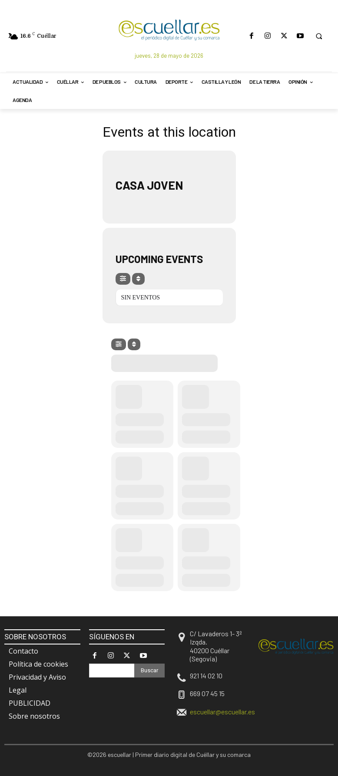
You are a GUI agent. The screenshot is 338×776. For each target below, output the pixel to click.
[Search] (149, 670)
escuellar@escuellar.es (222, 711)
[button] (319, 36)
